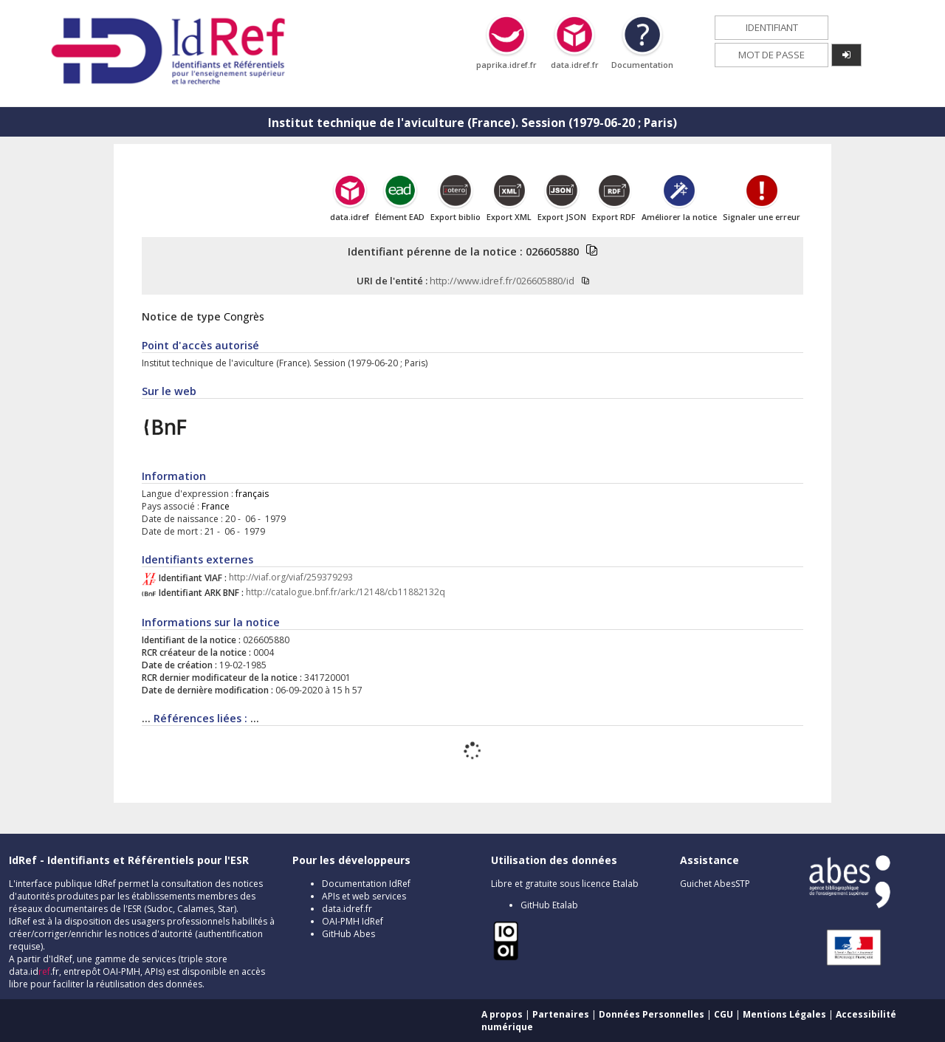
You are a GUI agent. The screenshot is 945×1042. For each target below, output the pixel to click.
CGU (723, 1014)
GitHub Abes (348, 934)
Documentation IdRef (366, 883)
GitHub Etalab (549, 905)
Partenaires (560, 1014)
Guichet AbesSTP (715, 883)
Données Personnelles (651, 1014)
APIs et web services (364, 896)
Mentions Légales (784, 1014)
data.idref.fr (347, 908)
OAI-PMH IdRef (352, 921)
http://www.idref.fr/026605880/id (502, 280)
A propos (502, 1014)
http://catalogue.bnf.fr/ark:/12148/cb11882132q (345, 592)
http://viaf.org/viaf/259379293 (291, 578)
